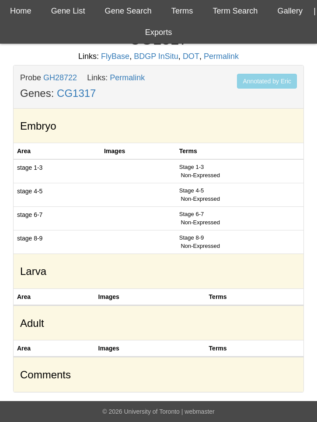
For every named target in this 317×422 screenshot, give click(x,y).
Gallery (290, 11)
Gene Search (128, 11)
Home (20, 11)
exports (158, 32)
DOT (191, 56)
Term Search (235, 11)
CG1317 (76, 93)
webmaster (199, 411)
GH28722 (60, 77)
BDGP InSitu (156, 56)
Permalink (221, 56)
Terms (182, 11)
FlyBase (115, 56)
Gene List (68, 11)
